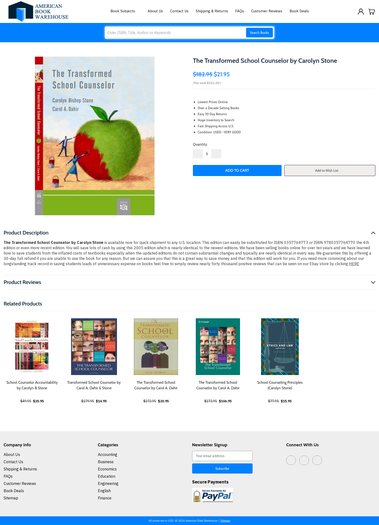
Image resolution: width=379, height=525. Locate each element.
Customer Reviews (266, 11)
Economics (107, 469)
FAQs (239, 11)
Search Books (259, 32)
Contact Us (179, 11)
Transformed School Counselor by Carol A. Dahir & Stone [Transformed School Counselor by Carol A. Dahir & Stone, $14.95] (94, 385)
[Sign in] (360, 11)
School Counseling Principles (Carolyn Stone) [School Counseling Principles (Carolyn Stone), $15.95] (280, 385)
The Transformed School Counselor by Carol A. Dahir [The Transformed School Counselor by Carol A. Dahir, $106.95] (218, 385)
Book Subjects (125, 11)
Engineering (108, 483)
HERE (354, 263)
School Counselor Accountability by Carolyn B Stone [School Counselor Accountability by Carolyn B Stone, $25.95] (32, 385)
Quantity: (200, 144)
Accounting (107, 454)
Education (106, 476)
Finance (104, 498)
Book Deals (299, 11)
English (104, 490)
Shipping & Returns (212, 11)
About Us (155, 11)
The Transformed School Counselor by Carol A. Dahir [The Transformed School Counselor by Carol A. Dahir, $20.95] (156, 385)
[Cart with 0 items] (371, 11)
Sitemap (11, 498)
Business (106, 461)
